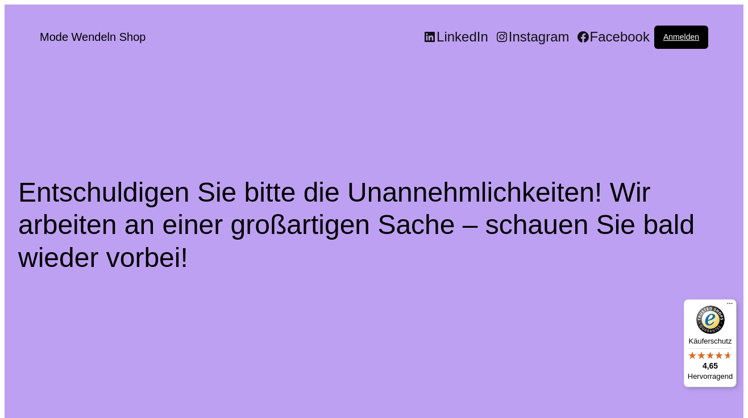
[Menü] (730, 306)
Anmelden (681, 36)
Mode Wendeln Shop (93, 37)
